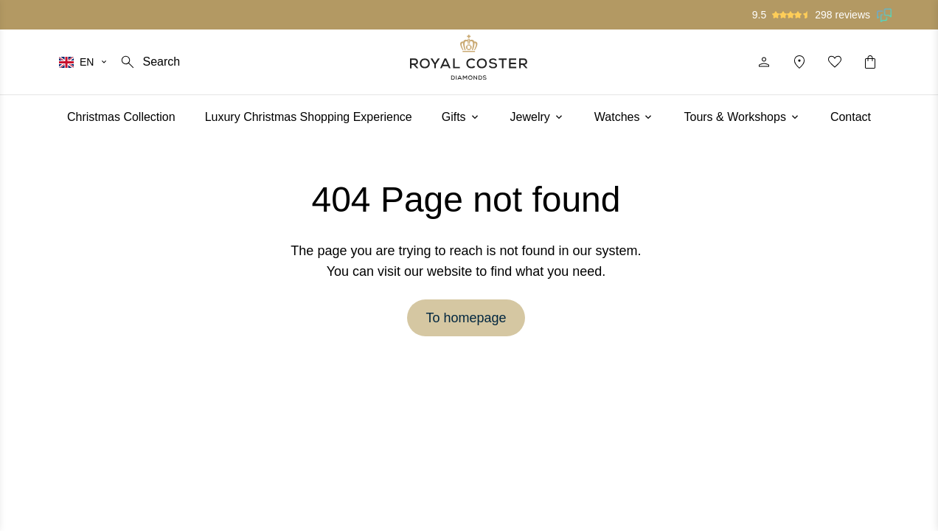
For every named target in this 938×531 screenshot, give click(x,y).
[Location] (799, 62)
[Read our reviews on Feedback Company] (885, 15)
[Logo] (469, 57)
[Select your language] (84, 62)
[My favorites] (835, 62)
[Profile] (764, 62)
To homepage (465, 317)
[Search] (149, 62)
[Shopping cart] (870, 62)
